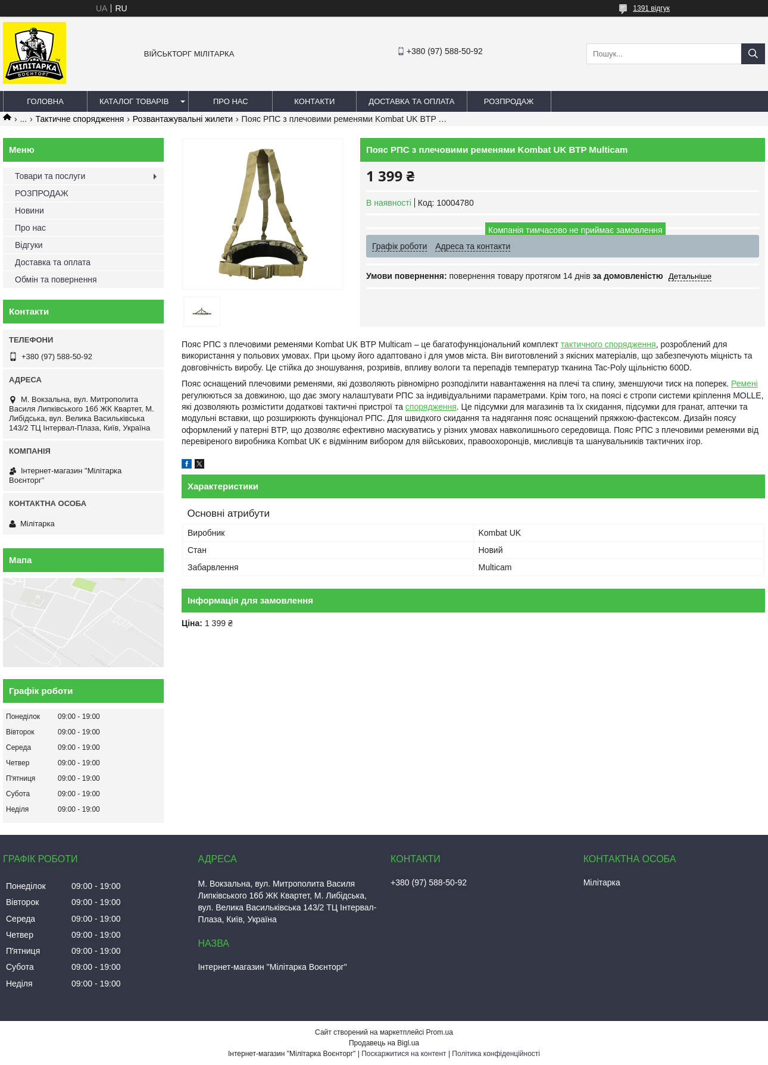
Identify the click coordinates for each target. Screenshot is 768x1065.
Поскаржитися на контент (403, 1054)
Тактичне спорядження (80, 119)
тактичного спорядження (608, 344)
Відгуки (29, 245)
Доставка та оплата (411, 101)
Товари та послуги (50, 176)
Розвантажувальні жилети (183, 119)
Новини (29, 210)
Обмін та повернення (56, 279)
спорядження (431, 406)
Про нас (230, 101)
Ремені (744, 383)
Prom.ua (439, 1032)
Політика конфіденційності (496, 1054)
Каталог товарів (133, 101)
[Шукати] (753, 53)
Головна (45, 101)
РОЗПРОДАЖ (508, 101)
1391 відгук (651, 8)
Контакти (314, 101)
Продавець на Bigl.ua (384, 1043)
